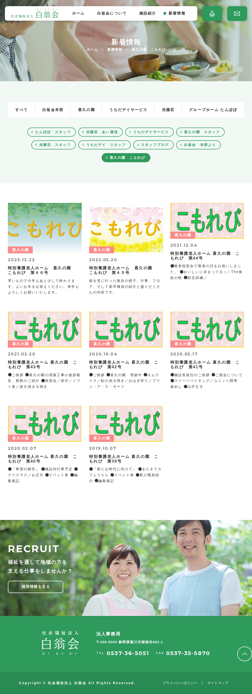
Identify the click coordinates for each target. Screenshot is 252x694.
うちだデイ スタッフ (106, 145)
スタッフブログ (155, 145)
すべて (21, 110)
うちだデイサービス (128, 110)
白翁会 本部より (200, 145)
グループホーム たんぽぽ (213, 110)
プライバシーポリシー (180, 683)
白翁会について (112, 13)
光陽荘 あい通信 (102, 132)
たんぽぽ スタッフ (53, 132)
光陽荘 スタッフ (55, 145)
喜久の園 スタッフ (202, 132)
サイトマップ (217, 683)
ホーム (78, 13)
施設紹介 (147, 13)
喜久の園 (86, 110)
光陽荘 (168, 110)
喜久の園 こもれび (127, 158)
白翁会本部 (52, 110)
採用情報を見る (36, 586)
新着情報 (177, 13)
